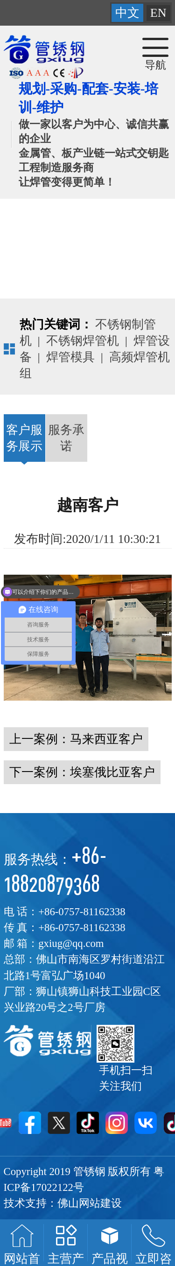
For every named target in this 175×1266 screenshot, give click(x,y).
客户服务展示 (24, 438)
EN (158, 13)
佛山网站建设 (89, 1203)
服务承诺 (66, 438)
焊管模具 (70, 357)
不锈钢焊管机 (82, 341)
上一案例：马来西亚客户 (76, 739)
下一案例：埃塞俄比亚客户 (82, 772)
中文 (127, 13)
